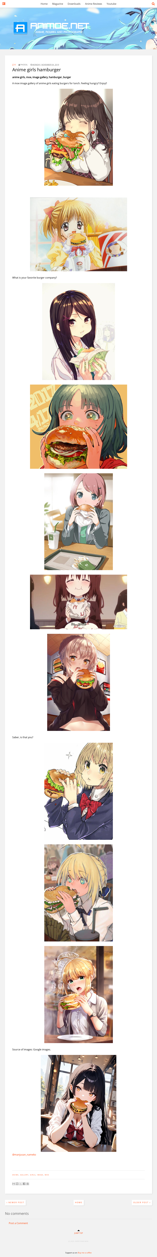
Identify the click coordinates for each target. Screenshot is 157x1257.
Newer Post (15, 1202)
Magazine (57, 3)
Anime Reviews (93, 3)
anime (15, 1175)
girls (32, 1175)
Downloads (74, 3)
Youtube (111, 3)
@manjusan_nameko (24, 1154)
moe (47, 1175)
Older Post (142, 1202)
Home (44, 3)
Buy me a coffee (85, 1252)
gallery (24, 1175)
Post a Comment (18, 1223)
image (40, 1175)
